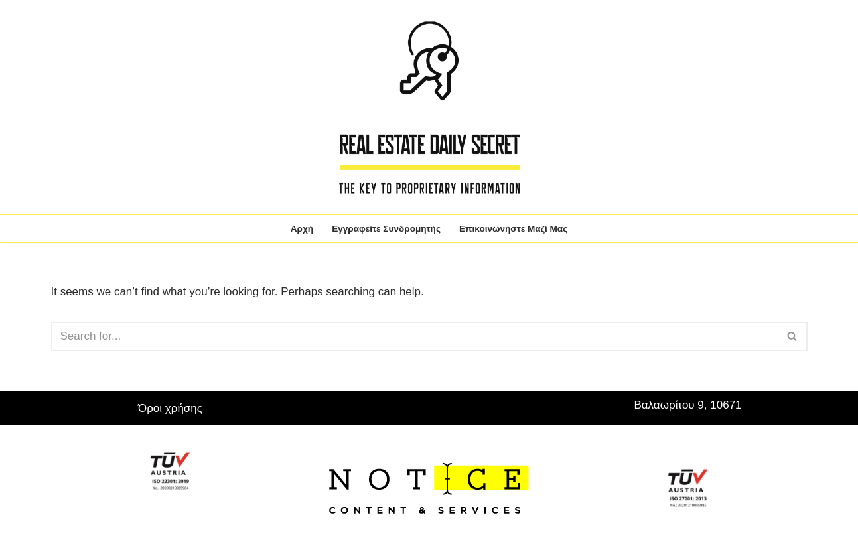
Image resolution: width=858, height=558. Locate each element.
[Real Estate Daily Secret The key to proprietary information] (429, 107)
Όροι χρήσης (170, 408)
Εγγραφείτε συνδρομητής (386, 229)
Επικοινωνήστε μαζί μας (513, 229)
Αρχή (302, 229)
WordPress (177, 523)
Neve (64, 523)
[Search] (414, 336)
